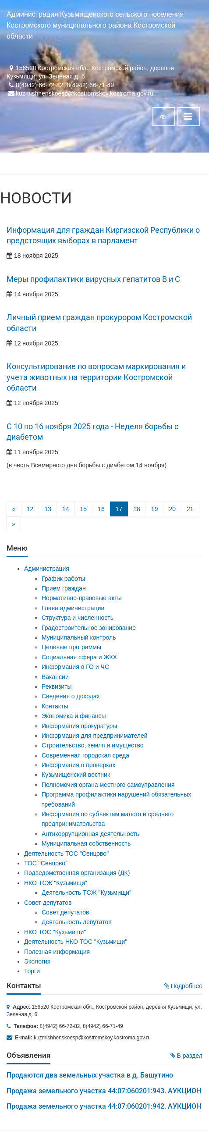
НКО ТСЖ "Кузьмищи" (55, 882)
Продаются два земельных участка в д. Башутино (90, 1075)
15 (83, 508)
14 (65, 508)
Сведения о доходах (71, 696)
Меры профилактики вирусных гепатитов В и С (93, 279)
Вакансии (55, 676)
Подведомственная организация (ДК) (77, 872)
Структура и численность (77, 617)
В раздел (186, 1055)
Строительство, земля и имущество (92, 745)
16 (101, 508)
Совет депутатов (48, 902)
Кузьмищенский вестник (76, 774)
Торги (32, 971)
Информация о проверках (79, 764)
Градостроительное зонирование (89, 627)
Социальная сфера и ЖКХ (79, 657)
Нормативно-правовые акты (82, 597)
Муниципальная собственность (86, 843)
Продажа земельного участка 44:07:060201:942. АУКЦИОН (104, 1106)
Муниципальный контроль (79, 637)
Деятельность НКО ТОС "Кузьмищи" (75, 941)
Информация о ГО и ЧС (75, 666)
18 (136, 508)
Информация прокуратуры (79, 725)
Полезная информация (57, 951)
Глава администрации (73, 608)
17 (119, 508)
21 (190, 508)
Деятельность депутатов (77, 921)
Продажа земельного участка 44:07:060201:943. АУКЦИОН (104, 1091)
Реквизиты (57, 686)
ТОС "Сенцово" (45, 863)
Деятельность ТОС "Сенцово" (66, 853)
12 (30, 508)
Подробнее (183, 985)
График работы (63, 578)
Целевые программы (71, 647)
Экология (37, 961)
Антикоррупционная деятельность (90, 833)
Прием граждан (64, 588)
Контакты (55, 706)
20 (172, 508)
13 (47, 508)
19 (154, 508)
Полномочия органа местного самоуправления (108, 784)
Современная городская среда (85, 755)
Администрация (46, 568)
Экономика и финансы (74, 715)
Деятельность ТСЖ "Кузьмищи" (86, 892)
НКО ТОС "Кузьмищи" (55, 931)
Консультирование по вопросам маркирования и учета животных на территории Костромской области (96, 377)
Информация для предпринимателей (95, 735)
